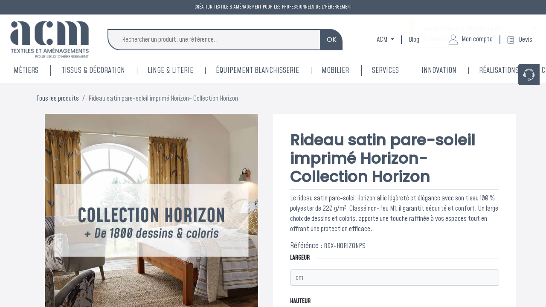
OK (332, 39)
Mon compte (470, 40)
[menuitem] (450, 70)
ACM (383, 39)
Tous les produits (57, 98)
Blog (414, 39)
